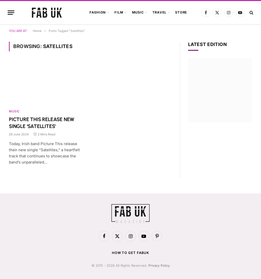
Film (118, 12)
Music (138, 12)
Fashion (97, 12)
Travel (159, 12)
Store (181, 12)
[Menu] (11, 12)
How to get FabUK (130, 253)
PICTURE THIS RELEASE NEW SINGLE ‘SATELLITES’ (41, 122)
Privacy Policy (159, 265)
